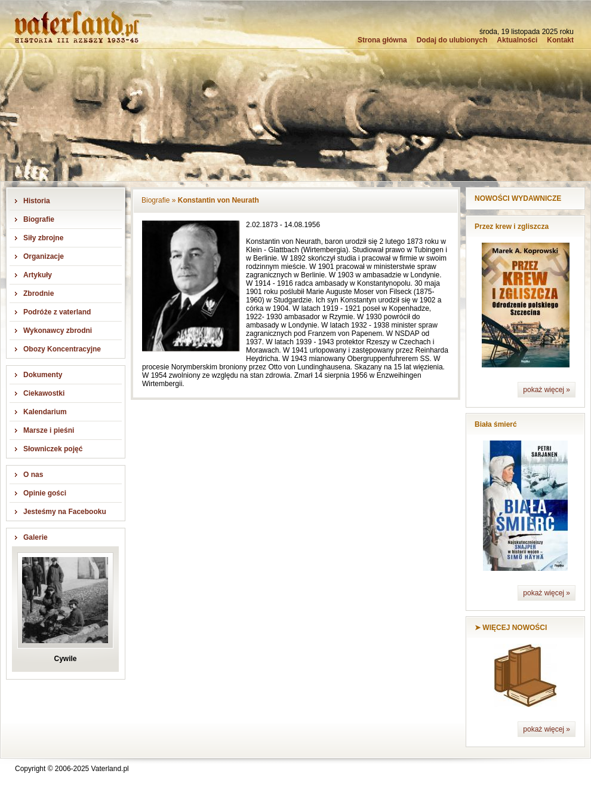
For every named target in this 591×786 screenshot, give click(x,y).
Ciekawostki (43, 393)
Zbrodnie (38, 293)
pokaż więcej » (546, 390)
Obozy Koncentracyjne (62, 349)
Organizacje (43, 256)
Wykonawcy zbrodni (57, 330)
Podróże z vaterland (57, 312)
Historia (36, 201)
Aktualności (517, 40)
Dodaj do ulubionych (452, 40)
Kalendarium (45, 412)
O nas (33, 474)
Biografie (38, 219)
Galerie (35, 537)
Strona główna (382, 40)
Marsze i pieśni (48, 430)
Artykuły (37, 275)
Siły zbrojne (43, 238)
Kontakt (560, 40)
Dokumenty (42, 375)
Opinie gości (44, 493)
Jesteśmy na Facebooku (64, 511)
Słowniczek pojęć (52, 449)
